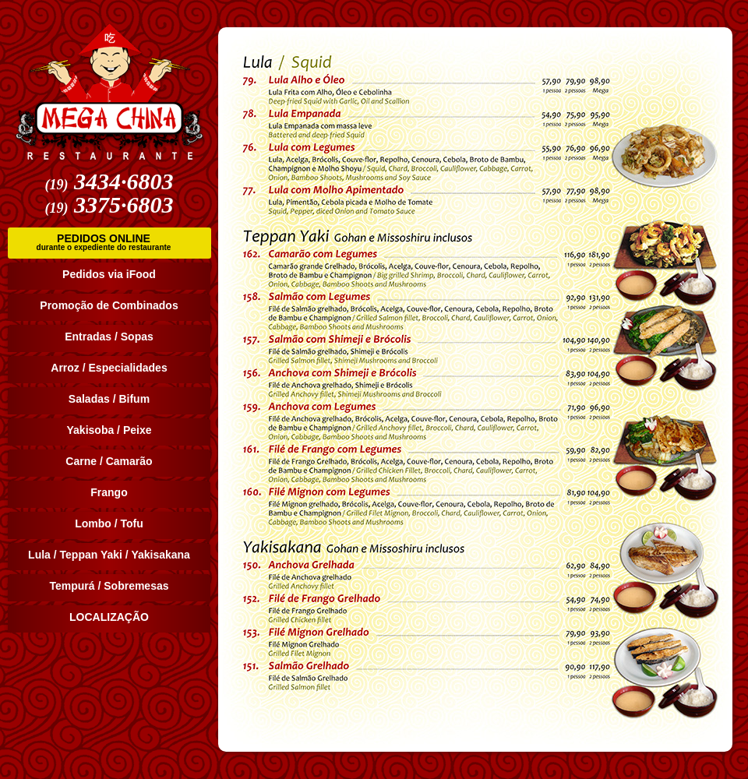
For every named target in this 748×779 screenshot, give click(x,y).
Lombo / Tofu (109, 523)
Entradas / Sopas (109, 336)
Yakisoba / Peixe (109, 430)
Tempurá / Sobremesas (108, 586)
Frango (108, 492)
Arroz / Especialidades (109, 367)
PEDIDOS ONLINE (103, 242)
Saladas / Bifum (109, 399)
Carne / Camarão (108, 461)
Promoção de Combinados (109, 305)
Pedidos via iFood (109, 274)
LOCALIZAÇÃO (109, 617)
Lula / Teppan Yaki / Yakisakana (109, 554)
